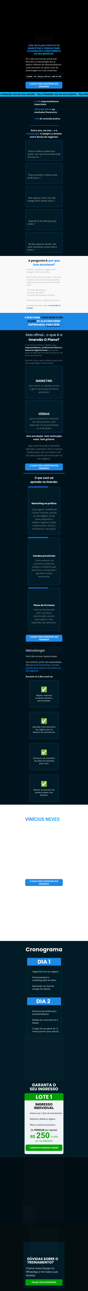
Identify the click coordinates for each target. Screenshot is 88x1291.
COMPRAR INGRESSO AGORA (43, 1147)
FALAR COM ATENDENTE (44, 1282)
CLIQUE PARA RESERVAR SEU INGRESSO (44, 85)
